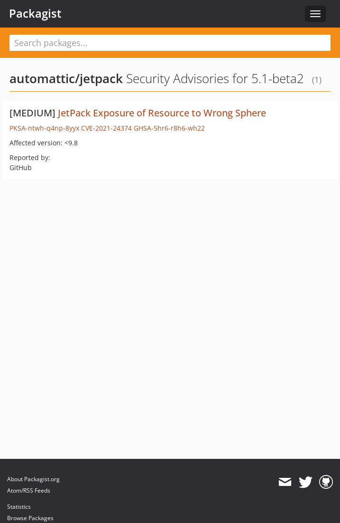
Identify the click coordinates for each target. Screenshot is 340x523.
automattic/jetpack (66, 78)
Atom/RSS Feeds (28, 490)
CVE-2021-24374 (106, 128)
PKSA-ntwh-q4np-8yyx (44, 128)
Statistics (19, 507)
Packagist (35, 13)
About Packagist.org (33, 479)
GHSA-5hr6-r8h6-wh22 (169, 128)
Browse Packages (30, 518)
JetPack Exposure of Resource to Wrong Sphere (162, 112)
